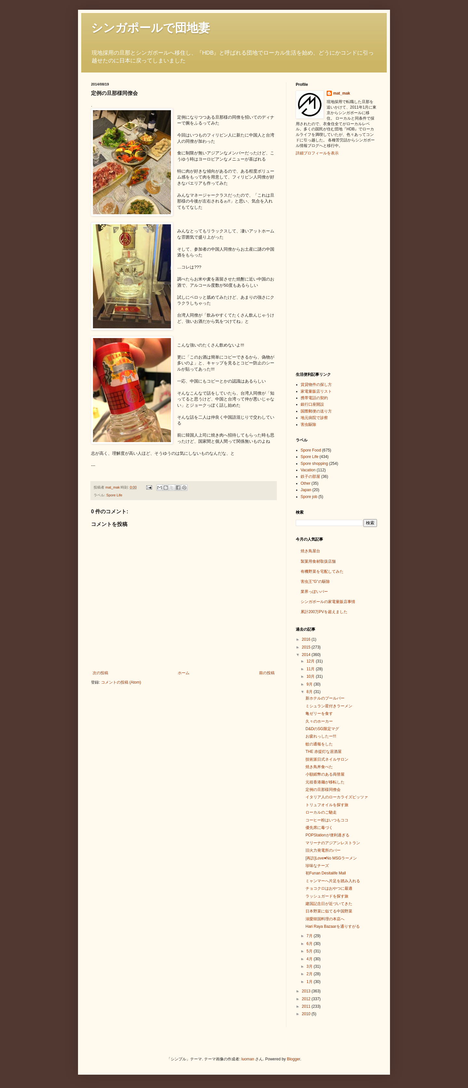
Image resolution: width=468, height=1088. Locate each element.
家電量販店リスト (316, 391)
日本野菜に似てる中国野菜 (329, 911)
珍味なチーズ (317, 865)
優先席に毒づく (319, 827)
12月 (311, 661)
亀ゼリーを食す (319, 713)
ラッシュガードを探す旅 (327, 896)
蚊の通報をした (319, 744)
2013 (307, 991)
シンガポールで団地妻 (150, 27)
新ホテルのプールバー (325, 698)
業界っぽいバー (314, 591)
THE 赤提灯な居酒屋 (324, 751)
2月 (310, 974)
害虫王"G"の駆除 (315, 581)
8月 (310, 691)
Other (305, 483)
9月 (310, 684)
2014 (307, 654)
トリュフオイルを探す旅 (327, 805)
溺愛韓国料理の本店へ (325, 919)
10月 (311, 676)
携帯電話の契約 (314, 398)
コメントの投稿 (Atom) (121, 682)
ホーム (183, 673)
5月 (310, 951)
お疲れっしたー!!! (321, 736)
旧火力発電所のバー (323, 850)
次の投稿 (100, 673)
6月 (310, 943)
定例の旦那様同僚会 (323, 789)
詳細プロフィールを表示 (317, 153)
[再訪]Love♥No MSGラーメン (331, 858)
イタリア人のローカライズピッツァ (337, 797)
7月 (310, 936)
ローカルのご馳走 (321, 812)
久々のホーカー (319, 721)
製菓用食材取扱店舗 (318, 561)
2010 (307, 1014)
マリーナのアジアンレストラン (333, 843)
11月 (311, 669)
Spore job (309, 496)
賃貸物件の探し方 (316, 384)
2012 (307, 999)
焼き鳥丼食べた (319, 767)
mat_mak (341, 93)
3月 (310, 966)
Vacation (308, 470)
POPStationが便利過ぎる (327, 835)
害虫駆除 (308, 424)
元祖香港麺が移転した (325, 782)
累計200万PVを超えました (324, 612)
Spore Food (311, 450)
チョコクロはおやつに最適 (329, 888)
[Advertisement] (322, 262)
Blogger (293, 1059)
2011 (307, 1006)
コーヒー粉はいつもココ (327, 820)
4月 (310, 959)
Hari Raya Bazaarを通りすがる (333, 926)
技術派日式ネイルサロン (327, 759)
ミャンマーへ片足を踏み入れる (333, 881)
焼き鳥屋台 (310, 551)
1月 (310, 981)
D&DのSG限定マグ (322, 729)
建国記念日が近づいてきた (329, 903)
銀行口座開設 (312, 404)
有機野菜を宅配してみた (322, 571)
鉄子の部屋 (310, 476)
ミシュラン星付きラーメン (329, 706)
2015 (307, 647)
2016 (307, 639)
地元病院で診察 (314, 417)
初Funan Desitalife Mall (326, 873)
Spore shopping (314, 463)
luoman (247, 1059)
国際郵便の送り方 (316, 411)
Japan (306, 490)
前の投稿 (267, 673)
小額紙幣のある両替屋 (325, 774)
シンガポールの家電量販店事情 (328, 601)
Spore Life (114, 495)
